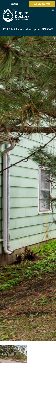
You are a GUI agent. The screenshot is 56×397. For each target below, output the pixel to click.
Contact (14, 4)
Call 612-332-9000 (42, 4)
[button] (53, 15)
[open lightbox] (13, 354)
